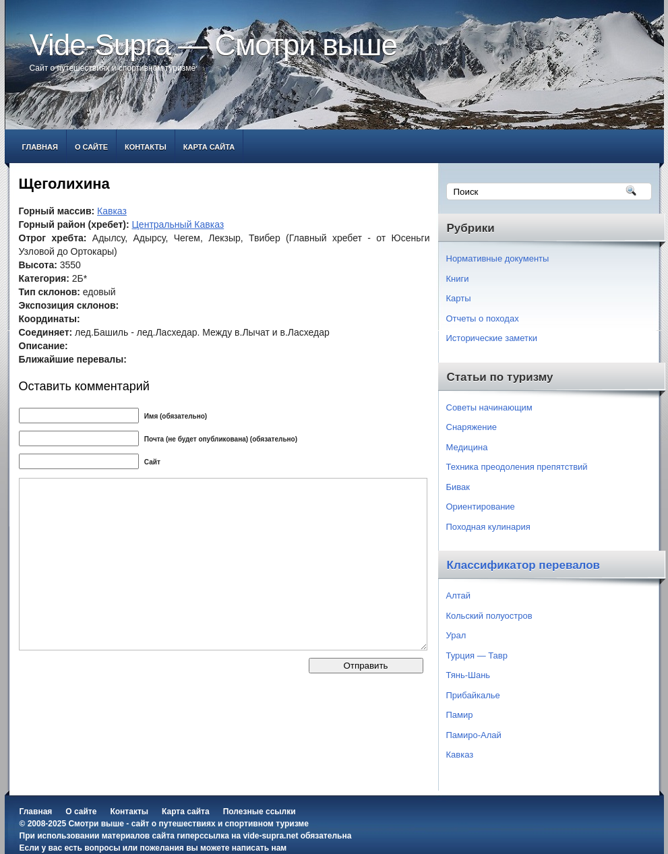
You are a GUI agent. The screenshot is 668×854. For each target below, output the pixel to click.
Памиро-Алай (474, 735)
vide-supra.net (270, 836)
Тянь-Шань (468, 675)
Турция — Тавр (477, 655)
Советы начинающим (489, 407)
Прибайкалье (473, 695)
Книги (457, 279)
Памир (459, 715)
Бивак (458, 487)
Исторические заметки (492, 338)
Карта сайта (209, 147)
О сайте (91, 147)
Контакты (145, 147)
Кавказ (112, 211)
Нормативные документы (497, 258)
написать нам (259, 848)
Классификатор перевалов (524, 565)
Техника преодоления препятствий (517, 467)
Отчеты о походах (482, 318)
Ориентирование (480, 506)
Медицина (467, 447)
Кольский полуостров (489, 616)
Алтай (458, 595)
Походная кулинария (488, 527)
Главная (40, 147)
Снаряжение (471, 427)
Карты (458, 298)
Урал (456, 635)
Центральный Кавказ (178, 224)
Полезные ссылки (259, 811)
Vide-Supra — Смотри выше (214, 44)
